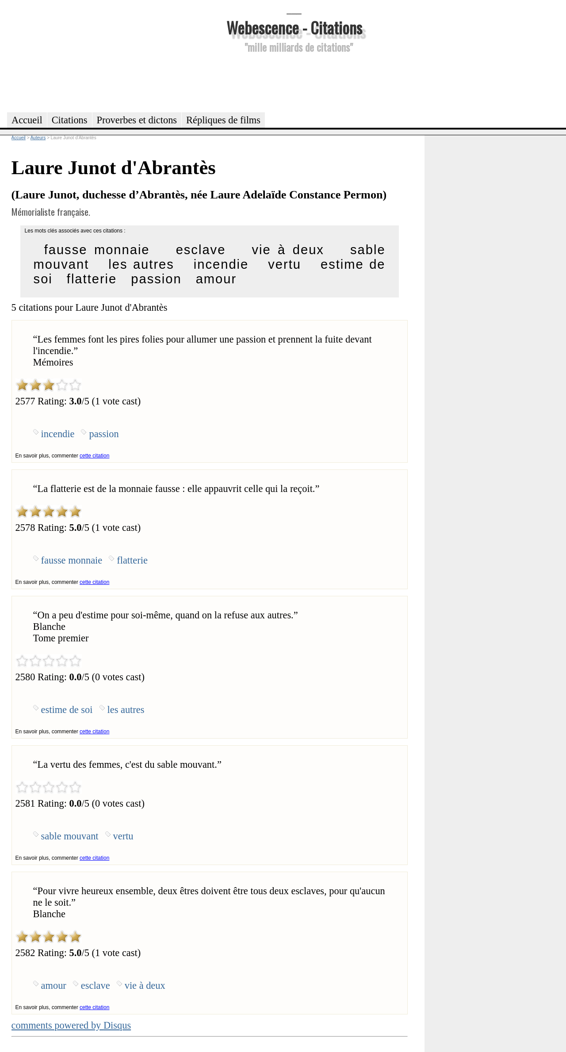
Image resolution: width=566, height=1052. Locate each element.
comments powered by (71, 1025)
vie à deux (288, 250)
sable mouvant (70, 836)
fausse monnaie (97, 250)
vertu (284, 264)
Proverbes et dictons (137, 120)
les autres (141, 264)
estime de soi (67, 709)
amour (216, 279)
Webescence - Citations (294, 27)
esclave (201, 250)
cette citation (94, 456)
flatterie (92, 279)
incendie (221, 264)
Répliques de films (223, 120)
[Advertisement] (294, 81)
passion (156, 279)
